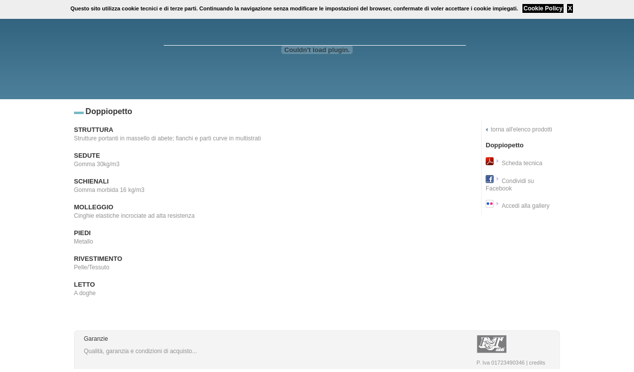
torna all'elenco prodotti (521, 129)
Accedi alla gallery (526, 205)
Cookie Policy (543, 8)
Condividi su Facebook (510, 185)
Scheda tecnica (522, 163)
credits (537, 363)
